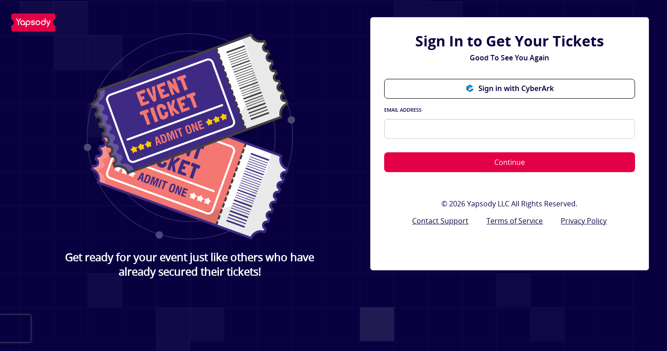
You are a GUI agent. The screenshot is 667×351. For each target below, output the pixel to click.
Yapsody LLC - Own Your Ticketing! (33, 23)
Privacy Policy (584, 221)
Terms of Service (514, 221)
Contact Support (440, 221)
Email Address (403, 109)
